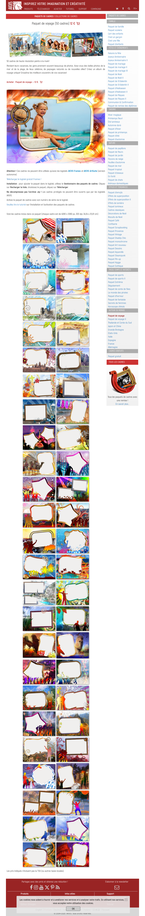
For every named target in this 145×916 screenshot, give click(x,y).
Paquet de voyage (116, 315)
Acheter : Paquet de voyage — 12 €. (23, 82)
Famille (112, 21)
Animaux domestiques (118, 183)
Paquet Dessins (115, 248)
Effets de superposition (118, 196)
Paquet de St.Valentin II (118, 84)
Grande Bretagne (116, 329)
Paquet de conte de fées (119, 289)
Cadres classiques (116, 210)
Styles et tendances (118, 187)
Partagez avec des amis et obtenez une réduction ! (45, 881)
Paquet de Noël (115, 74)
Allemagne (113, 347)
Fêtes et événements (118, 48)
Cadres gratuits (116, 350)
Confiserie (112, 224)
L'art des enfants (115, 33)
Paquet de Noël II (115, 77)
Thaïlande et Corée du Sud (120, 322)
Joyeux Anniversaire (117, 56)
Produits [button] (28, 9)
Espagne (112, 340)
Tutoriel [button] (70, 9)
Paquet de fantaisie (117, 299)
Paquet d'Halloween (117, 88)
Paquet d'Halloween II (117, 91)
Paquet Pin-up (114, 259)
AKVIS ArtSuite (90, 171)
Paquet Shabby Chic (117, 238)
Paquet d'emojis (115, 192)
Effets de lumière (116, 203)
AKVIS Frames (74, 171)
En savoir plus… (122, 404)
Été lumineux (114, 121)
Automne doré (114, 125)
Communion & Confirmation (120, 102)
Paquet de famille (116, 26)
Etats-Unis (112, 333)
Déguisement (114, 285)
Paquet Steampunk (116, 255)
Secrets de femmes (117, 303)
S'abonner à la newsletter (116, 885)
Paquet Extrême (115, 282)
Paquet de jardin (115, 155)
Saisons (112, 109)
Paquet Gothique (115, 266)
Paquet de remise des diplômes (122, 105)
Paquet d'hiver (114, 128)
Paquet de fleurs (115, 151)
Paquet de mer (115, 165)
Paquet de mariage (116, 63)
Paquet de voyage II (117, 319)
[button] (14, 126)
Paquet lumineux (115, 206)
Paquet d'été (113, 135)
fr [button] (135, 8)
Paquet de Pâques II (117, 98)
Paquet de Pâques (116, 95)
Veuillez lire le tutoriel (16, 204)
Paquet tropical (115, 169)
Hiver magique (114, 114)
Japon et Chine (114, 326)
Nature (112, 143)
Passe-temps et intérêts (120, 269)
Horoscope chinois (116, 306)
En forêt (111, 176)
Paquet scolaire (115, 30)
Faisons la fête (114, 53)
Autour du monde (117, 310)
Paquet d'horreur (115, 296)
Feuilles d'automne (116, 162)
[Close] (126, 899)
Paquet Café (113, 220)
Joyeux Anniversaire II (118, 60)
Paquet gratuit (114, 356)
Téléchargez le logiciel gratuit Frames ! (24, 179)
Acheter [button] (58, 9)
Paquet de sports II (116, 278)
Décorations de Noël (117, 213)
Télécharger (43, 9)
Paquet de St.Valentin (117, 81)
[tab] (122, 16)
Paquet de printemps (117, 132)
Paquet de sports (116, 275)
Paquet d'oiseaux (115, 172)
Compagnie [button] (96, 9)
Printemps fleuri (115, 118)
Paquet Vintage (115, 234)
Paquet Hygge (114, 262)
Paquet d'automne (116, 139)
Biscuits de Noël (115, 217)
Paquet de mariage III (118, 70)
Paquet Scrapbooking (117, 227)
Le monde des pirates (118, 292)
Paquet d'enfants (115, 44)
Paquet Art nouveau (117, 245)
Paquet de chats (115, 179)
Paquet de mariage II (117, 67)
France (111, 343)
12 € (72, 23)
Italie (110, 336)
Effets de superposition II (119, 199)
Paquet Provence (115, 231)
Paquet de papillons (117, 148)
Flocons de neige (115, 158)
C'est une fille (114, 40)
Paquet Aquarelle (115, 252)
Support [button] (83, 9)
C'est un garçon (115, 37)
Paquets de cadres (117, 15)
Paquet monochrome (117, 241)
